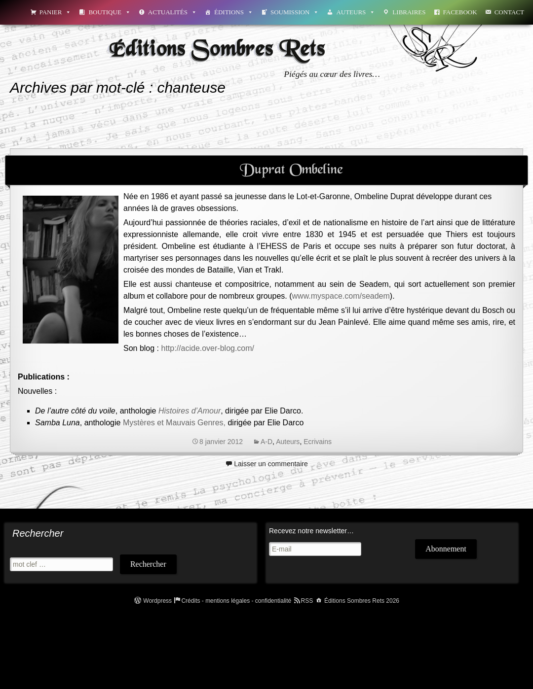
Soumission (294, 12)
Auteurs (355, 12)
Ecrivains (318, 442)
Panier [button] (55, 12)
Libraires (408, 12)
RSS (307, 600)
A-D (266, 442)
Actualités (172, 12)
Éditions (233, 12)
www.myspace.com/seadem (341, 296)
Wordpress (157, 600)
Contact (509, 12)
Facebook (460, 12)
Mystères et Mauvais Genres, (174, 422)
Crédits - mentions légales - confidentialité (236, 600)
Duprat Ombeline (291, 170)
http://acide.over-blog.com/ (208, 348)
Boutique (109, 12)
